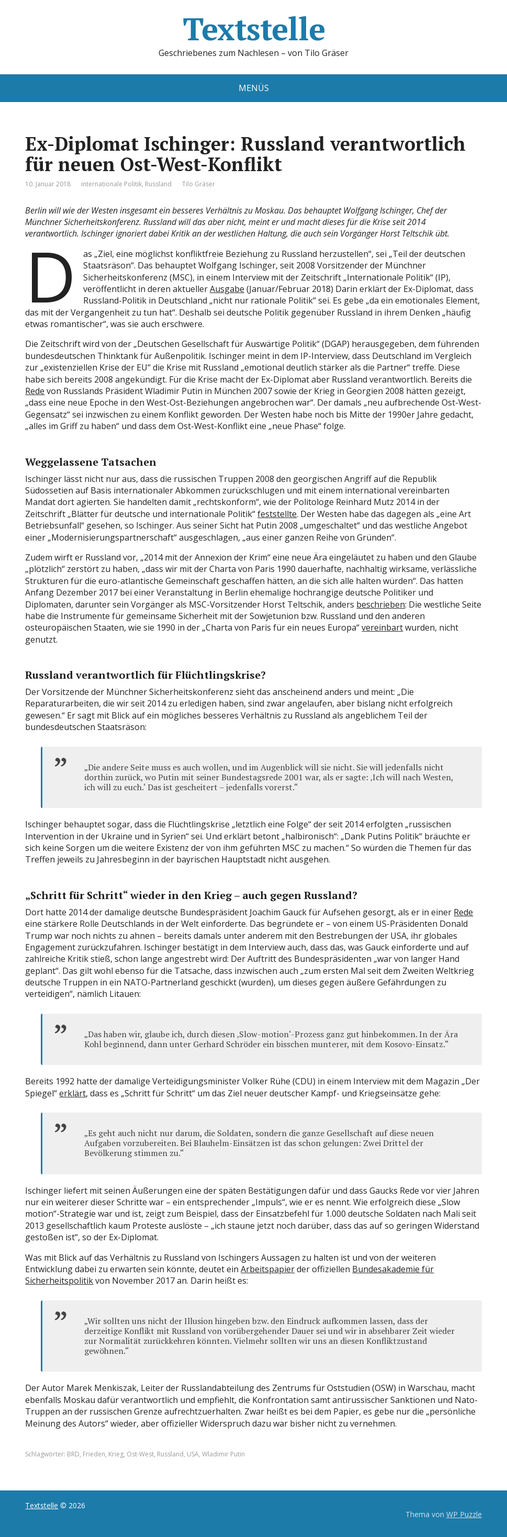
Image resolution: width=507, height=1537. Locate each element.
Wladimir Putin (223, 1454)
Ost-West (140, 1454)
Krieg (115, 1454)
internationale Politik (111, 183)
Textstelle (254, 29)
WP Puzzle (464, 1514)
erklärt (72, 1093)
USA (193, 1454)
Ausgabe (227, 289)
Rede (34, 391)
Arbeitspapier (268, 1269)
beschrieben (380, 604)
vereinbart (382, 627)
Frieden (94, 1454)
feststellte (277, 514)
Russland (158, 183)
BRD (73, 1454)
